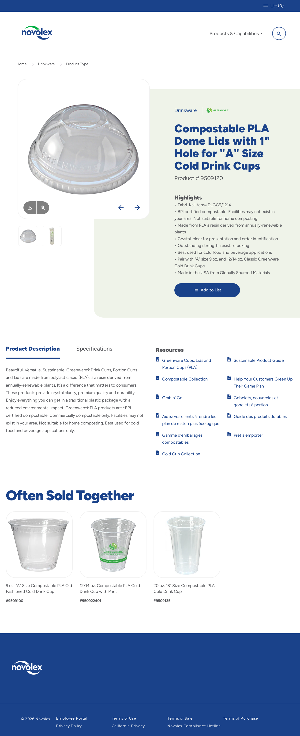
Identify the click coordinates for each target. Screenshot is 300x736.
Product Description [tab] (33, 348)
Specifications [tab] (94, 348)
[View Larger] (43, 207)
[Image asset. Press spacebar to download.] (29, 207)
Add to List (207, 290)
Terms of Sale (179, 718)
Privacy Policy (69, 726)
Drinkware (46, 64)
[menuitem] (236, 34)
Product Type (77, 64)
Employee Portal (71, 718)
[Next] (137, 208)
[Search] (279, 33)
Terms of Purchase (240, 718)
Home (21, 64)
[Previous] (121, 208)
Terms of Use (124, 718)
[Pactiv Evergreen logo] (36, 668)
